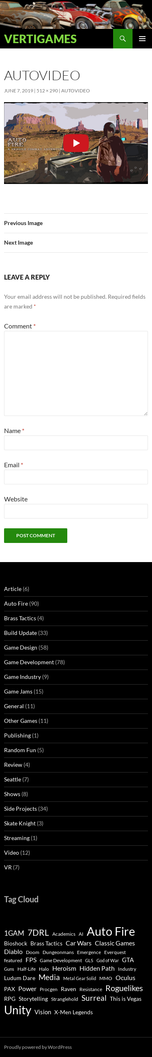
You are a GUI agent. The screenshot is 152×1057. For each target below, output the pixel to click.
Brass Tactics (20, 618)
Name (14, 430)
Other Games (20, 720)
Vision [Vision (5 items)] (42, 1011)
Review (13, 764)
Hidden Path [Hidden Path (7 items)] (97, 968)
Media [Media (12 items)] (49, 977)
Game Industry (22, 676)
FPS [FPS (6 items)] (31, 959)
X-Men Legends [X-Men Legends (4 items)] (73, 1012)
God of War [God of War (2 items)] (107, 960)
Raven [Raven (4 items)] (68, 989)
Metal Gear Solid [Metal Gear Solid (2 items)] (79, 978)
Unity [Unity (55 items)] (17, 1010)
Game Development (29, 662)
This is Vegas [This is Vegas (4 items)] (125, 999)
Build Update (20, 632)
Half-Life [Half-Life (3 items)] (26, 969)
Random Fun (20, 749)
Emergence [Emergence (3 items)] (89, 952)
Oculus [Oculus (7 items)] (125, 977)
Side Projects (20, 808)
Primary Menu (142, 38)
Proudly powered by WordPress (38, 1047)
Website (16, 499)
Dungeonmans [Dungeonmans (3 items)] (58, 952)
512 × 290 (47, 91)
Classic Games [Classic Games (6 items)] (115, 943)
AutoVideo (75, 91)
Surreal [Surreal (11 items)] (94, 997)
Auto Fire (16, 603)
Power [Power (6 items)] (27, 988)
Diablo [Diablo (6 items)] (13, 951)
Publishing (17, 735)
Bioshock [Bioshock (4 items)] (15, 943)
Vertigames (40, 39)
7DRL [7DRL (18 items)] (38, 932)
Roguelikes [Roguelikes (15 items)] (124, 988)
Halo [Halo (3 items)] (44, 969)
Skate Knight (20, 823)
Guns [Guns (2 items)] (9, 969)
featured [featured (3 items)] (13, 960)
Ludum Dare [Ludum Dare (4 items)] (19, 978)
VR (8, 867)
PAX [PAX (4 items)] (9, 989)
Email (13, 464)
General (14, 705)
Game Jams (18, 691)
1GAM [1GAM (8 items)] (14, 933)
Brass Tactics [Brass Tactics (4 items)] (46, 943)
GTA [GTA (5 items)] (128, 959)
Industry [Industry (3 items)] (127, 969)
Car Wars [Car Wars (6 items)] (79, 943)
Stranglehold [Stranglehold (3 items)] (64, 999)
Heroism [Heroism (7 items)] (64, 968)
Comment (20, 326)
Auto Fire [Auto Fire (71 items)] (111, 931)
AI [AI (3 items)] (81, 934)
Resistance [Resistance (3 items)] (90, 989)
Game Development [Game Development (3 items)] (61, 960)
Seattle (12, 779)
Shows (12, 793)
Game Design (20, 647)
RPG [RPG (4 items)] (9, 999)
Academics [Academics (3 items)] (63, 934)
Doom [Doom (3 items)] (32, 952)
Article (12, 588)
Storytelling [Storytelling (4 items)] (33, 999)
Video (11, 852)
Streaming (17, 837)
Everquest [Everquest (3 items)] (115, 952)
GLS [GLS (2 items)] (89, 960)
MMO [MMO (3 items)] (105, 978)
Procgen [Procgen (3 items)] (49, 989)
